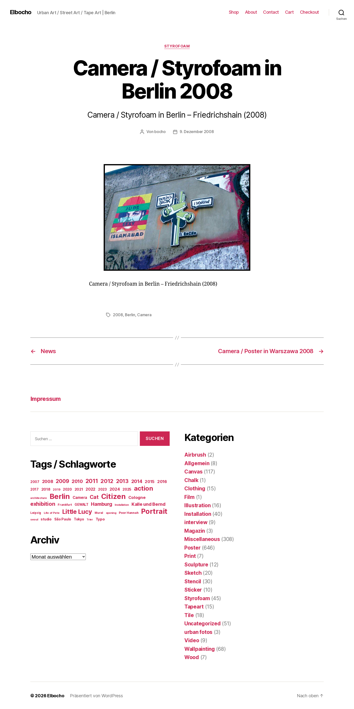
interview (196, 522)
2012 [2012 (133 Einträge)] (106, 480)
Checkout (309, 12)
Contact (271, 12)
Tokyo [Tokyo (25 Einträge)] (79, 519)
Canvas (193, 471)
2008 (118, 314)
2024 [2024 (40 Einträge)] (115, 488)
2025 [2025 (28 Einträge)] (126, 489)
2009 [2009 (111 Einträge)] (62, 480)
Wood (191, 657)
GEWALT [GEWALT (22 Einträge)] (81, 504)
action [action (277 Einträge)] (143, 488)
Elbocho (20, 12)
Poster (192, 547)
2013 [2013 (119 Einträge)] (122, 480)
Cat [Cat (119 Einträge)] (94, 496)
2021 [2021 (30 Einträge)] (79, 489)
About (251, 12)
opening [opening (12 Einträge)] (111, 512)
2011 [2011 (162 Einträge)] (92, 480)
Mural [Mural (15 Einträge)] (99, 512)
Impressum (45, 398)
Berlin (130, 314)
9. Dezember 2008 (197, 131)
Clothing (194, 488)
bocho (160, 131)
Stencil (192, 581)
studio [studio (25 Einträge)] (46, 519)
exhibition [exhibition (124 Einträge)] (42, 503)
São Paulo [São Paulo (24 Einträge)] (62, 519)
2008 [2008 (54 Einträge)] (47, 481)
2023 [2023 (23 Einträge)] (102, 489)
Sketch (192, 572)
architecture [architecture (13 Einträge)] (38, 497)
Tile (189, 615)
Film (189, 497)
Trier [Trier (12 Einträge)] (90, 519)
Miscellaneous (202, 539)
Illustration (197, 505)
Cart (289, 12)
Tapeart (194, 606)
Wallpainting (199, 648)
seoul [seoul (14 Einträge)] (34, 519)
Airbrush (195, 454)
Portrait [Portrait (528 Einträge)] (154, 510)
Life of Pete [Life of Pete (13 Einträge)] (52, 512)
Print (190, 555)
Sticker (193, 589)
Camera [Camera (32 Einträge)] (80, 497)
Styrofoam (177, 46)
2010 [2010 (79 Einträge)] (77, 481)
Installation (197, 513)
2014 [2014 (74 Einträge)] (136, 481)
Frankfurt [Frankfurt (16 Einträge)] (65, 504)
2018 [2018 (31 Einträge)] (45, 488)
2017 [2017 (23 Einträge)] (34, 489)
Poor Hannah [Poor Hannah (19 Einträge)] (128, 512)
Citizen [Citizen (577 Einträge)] (113, 496)
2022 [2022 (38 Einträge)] (90, 488)
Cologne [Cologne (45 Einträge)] (137, 497)
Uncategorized (202, 623)
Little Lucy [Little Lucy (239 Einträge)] (77, 511)
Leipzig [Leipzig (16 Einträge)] (35, 512)
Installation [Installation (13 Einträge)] (122, 504)
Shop (234, 12)
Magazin (194, 530)
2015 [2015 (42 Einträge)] (150, 481)
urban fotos (198, 632)
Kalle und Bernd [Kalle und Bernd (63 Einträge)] (149, 503)
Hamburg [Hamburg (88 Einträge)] (101, 503)
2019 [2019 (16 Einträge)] (56, 489)
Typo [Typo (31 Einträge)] (100, 518)
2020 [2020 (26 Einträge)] (67, 489)
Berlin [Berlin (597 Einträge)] (60, 496)
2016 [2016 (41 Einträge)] (162, 481)
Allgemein (197, 463)
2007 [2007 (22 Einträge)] (34, 481)
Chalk (191, 480)
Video (191, 640)
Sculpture (196, 564)
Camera (144, 314)
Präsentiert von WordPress (96, 695)
